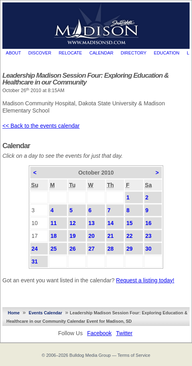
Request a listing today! (145, 280)
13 (91, 223)
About (13, 52)
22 (129, 236)
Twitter (124, 333)
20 (91, 236)
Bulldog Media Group (90, 355)
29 (129, 248)
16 (148, 223)
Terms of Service (134, 355)
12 (73, 223)
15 (129, 223)
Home (14, 312)
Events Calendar (45, 312)
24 (35, 248)
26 (73, 248)
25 (53, 248)
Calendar (102, 52)
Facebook (99, 333)
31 (35, 261)
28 (110, 248)
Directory (133, 52)
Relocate (70, 52)
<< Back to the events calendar (41, 126)
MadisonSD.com (96, 23)
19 (73, 236)
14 (110, 223)
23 (148, 236)
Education (167, 52)
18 (53, 236)
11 (53, 223)
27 (91, 248)
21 (110, 236)
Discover (39, 52)
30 (148, 248)
